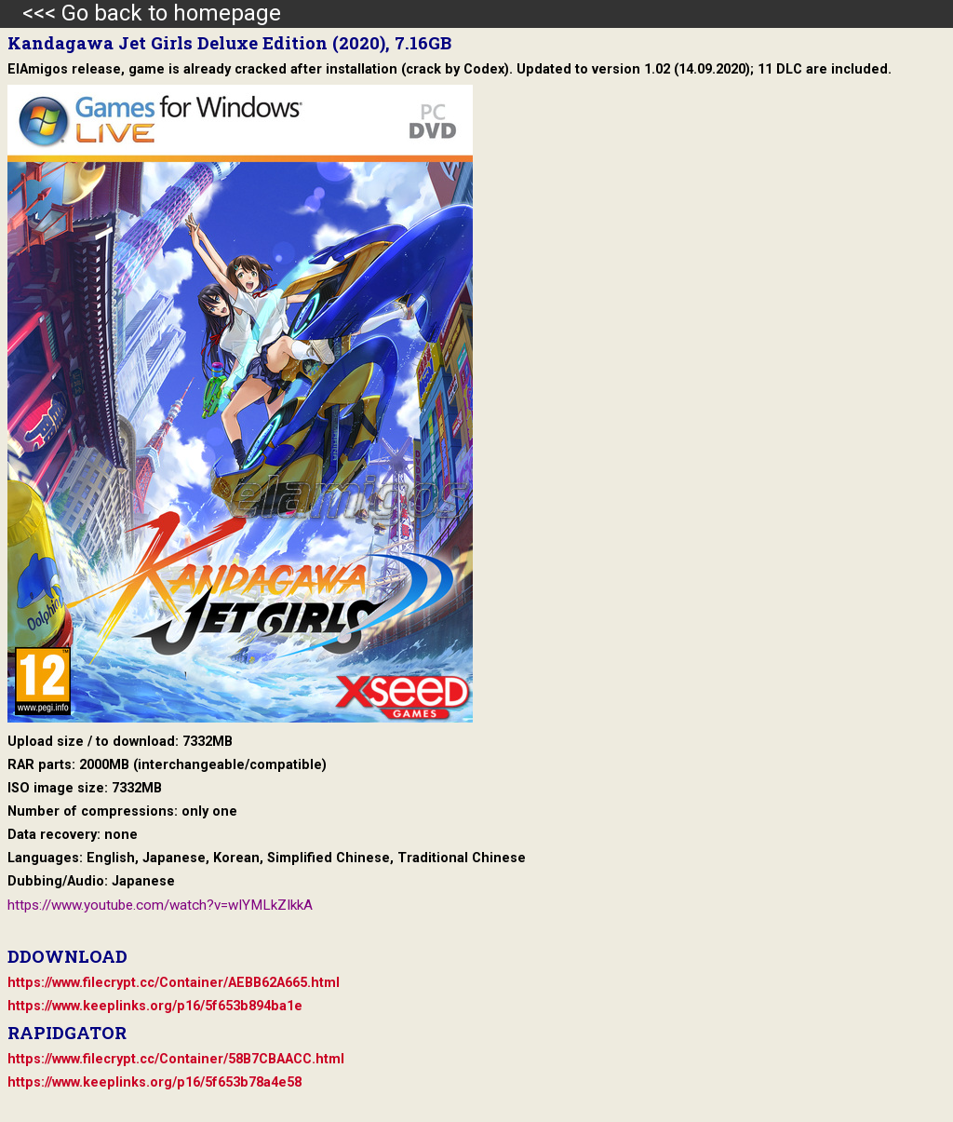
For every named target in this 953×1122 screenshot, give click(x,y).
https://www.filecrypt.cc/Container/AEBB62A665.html (173, 983)
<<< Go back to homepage (140, 13)
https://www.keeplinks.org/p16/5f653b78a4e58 (154, 1082)
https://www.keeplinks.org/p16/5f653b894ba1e (154, 1006)
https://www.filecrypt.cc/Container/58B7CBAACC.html (175, 1059)
